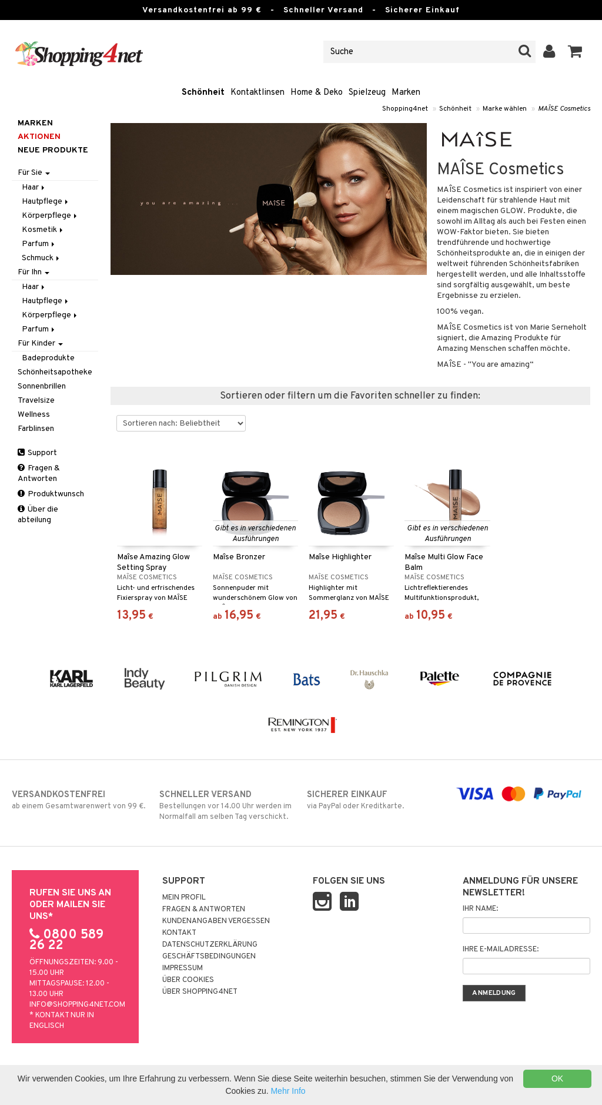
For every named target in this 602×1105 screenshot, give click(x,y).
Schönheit (203, 92)
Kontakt (179, 933)
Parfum (39, 244)
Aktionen (39, 137)
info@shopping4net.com (77, 1005)
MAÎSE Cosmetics (564, 109)
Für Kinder (40, 344)
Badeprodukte (48, 358)
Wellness (34, 415)
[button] (575, 52)
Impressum (182, 968)
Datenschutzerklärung (209, 945)
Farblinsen (36, 429)
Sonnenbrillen (42, 386)
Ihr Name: (480, 909)
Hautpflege (46, 202)
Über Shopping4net (200, 992)
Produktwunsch (51, 494)
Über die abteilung (38, 515)
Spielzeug (367, 92)
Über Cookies (188, 980)
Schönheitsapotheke (55, 372)
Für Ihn (33, 272)
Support (37, 453)
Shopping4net (405, 109)
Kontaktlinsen (257, 92)
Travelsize (36, 401)
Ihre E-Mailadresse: (501, 949)
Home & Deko (316, 92)
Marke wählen (505, 109)
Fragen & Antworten (39, 473)
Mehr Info (287, 1091)
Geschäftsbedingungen (209, 956)
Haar (34, 187)
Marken (406, 92)
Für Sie (34, 173)
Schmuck (41, 258)
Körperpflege (50, 216)
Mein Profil (184, 897)
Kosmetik (43, 230)
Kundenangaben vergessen (216, 921)
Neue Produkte (53, 150)
